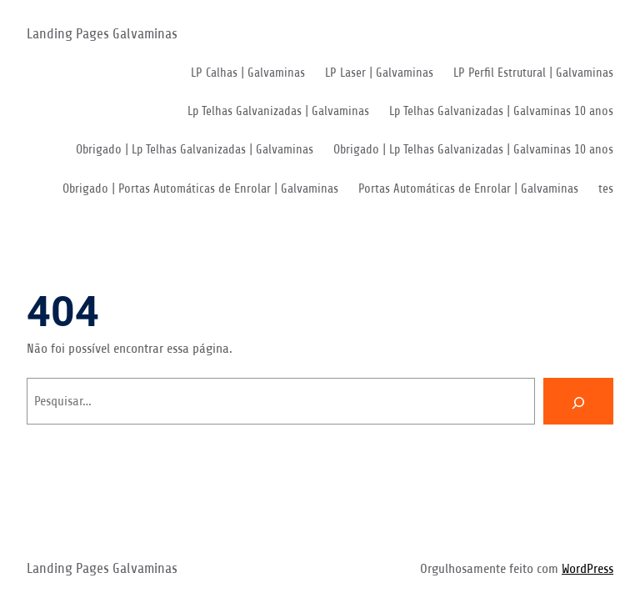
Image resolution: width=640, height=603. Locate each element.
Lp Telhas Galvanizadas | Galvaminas (278, 111)
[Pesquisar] (578, 401)
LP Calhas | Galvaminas (248, 73)
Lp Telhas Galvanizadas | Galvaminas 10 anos (501, 111)
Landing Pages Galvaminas (102, 34)
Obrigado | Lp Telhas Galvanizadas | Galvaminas (194, 150)
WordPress (587, 568)
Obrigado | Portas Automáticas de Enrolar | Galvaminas (200, 189)
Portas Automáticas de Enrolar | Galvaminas (468, 189)
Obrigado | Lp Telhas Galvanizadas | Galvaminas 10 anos (473, 150)
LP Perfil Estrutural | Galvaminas (533, 73)
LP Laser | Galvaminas (379, 73)
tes (605, 189)
